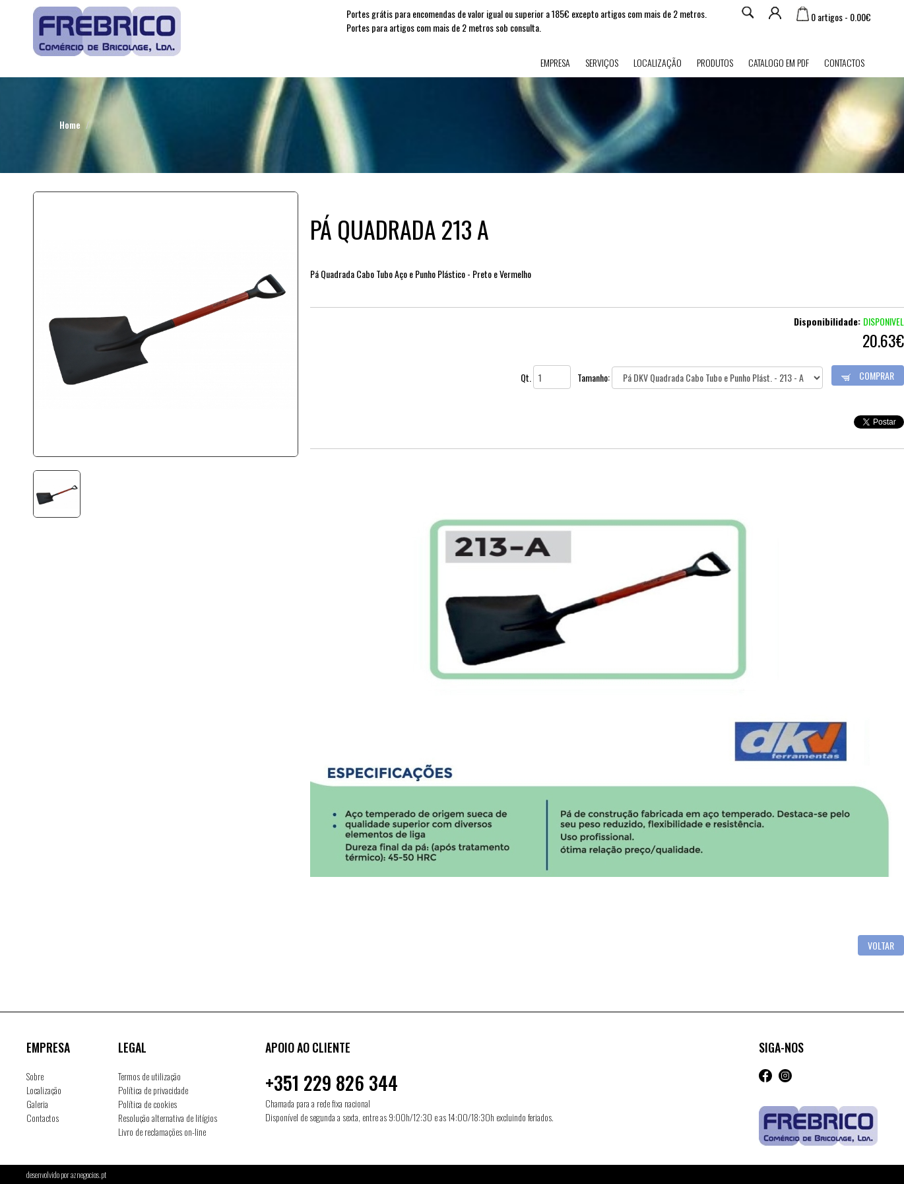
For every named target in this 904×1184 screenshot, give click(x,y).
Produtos (715, 62)
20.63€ (883, 340)
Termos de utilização (149, 1076)
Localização (657, 62)
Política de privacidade (153, 1090)
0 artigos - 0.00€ (833, 17)
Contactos (844, 62)
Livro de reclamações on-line (162, 1131)
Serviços (601, 62)
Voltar (881, 945)
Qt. (546, 377)
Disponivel (883, 321)
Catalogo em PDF (778, 62)
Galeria (37, 1104)
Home (70, 124)
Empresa (555, 62)
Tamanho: (700, 377)
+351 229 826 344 (331, 1082)
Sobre (35, 1076)
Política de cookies (147, 1104)
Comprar (867, 375)
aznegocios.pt (88, 1174)
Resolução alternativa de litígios (167, 1118)
